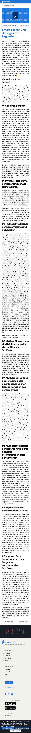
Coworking (8, 658)
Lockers (7, 655)
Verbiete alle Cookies (22, 728)
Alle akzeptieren (8, 728)
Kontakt (9, 682)
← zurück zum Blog (8, 5)
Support (9, 687)
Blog (6, 674)
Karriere (7, 669)
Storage (7, 653)
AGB (6, 717)
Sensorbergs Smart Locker (13, 607)
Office (6, 660)
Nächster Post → (24, 621)
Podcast (7, 672)
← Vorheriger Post (7, 621)
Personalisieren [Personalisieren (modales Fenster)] (16, 730)
